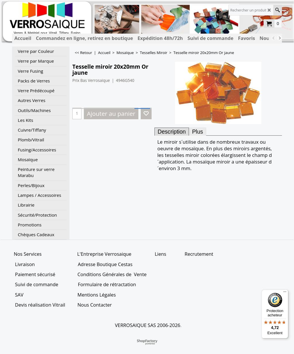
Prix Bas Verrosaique (91, 80)
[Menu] (284, 293)
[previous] (273, 38)
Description (172, 131)
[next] (279, 38)
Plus (197, 131)
